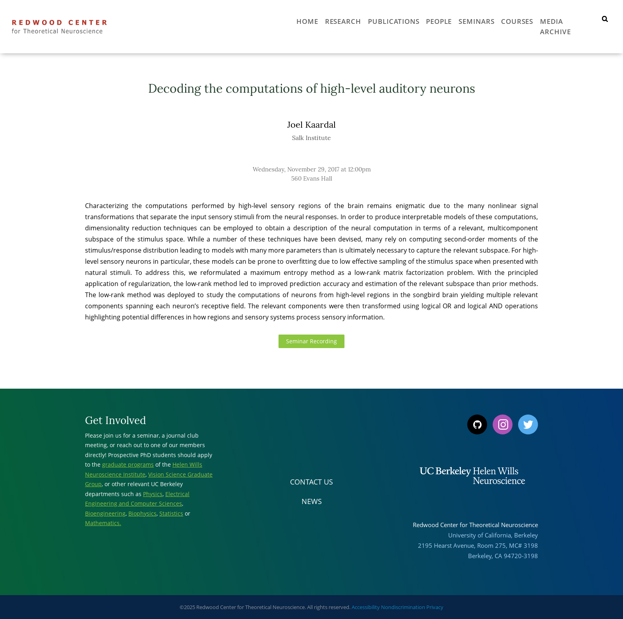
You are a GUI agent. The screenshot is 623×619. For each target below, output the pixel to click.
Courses (509, 20)
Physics (153, 494)
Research (316, 20)
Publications (371, 20)
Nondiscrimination (403, 607)
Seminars (464, 20)
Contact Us (311, 482)
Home (277, 20)
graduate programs (128, 464)
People (422, 20)
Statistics (171, 513)
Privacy (434, 607)
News (312, 501)
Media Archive (565, 20)
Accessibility (366, 607)
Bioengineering (105, 513)
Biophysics (142, 513)
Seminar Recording (311, 341)
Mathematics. (103, 523)
